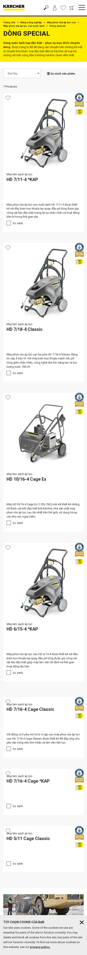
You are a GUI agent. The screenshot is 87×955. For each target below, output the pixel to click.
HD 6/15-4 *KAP (22, 629)
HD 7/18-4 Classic (25, 329)
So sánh (18, 223)
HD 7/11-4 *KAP (22, 179)
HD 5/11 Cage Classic (28, 838)
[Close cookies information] (82, 922)
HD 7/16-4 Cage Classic (30, 709)
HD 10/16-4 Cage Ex (26, 479)
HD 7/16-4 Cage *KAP (28, 781)
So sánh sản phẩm (61, 73)
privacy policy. (40, 947)
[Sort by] (21, 73)
